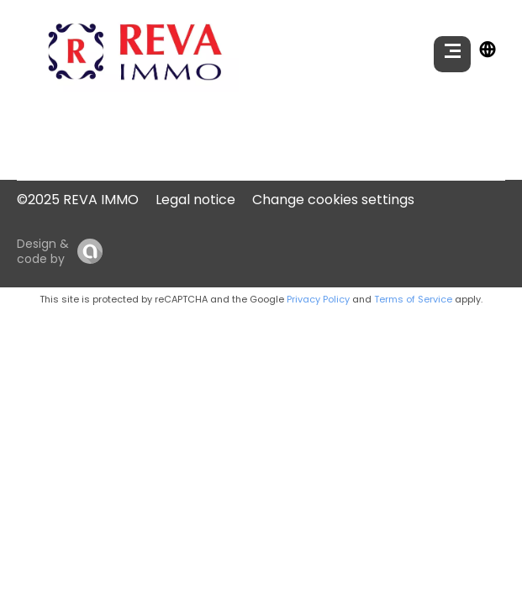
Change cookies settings (333, 199)
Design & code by (43, 251)
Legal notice (195, 199)
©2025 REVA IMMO (78, 199)
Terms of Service (413, 299)
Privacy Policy (318, 299)
